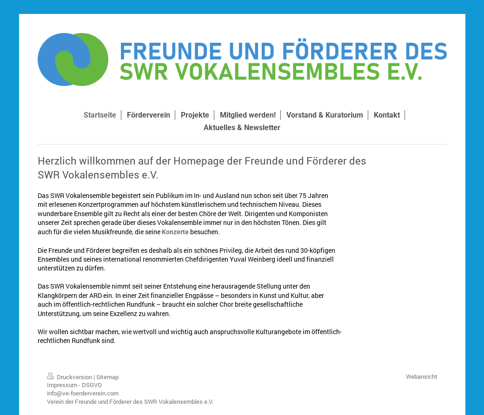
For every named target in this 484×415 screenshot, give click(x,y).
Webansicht (422, 376)
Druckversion (70, 377)
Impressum (62, 385)
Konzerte (175, 232)
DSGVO (92, 385)
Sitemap (107, 377)
